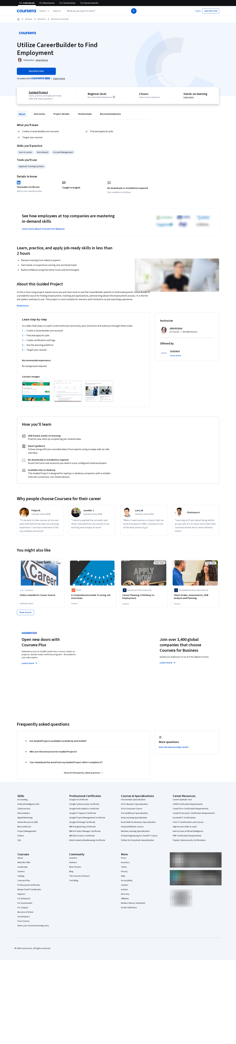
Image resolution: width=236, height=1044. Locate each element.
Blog (71, 871)
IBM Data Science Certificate (82, 835)
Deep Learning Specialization (134, 817)
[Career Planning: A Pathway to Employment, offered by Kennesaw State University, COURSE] (143, 597)
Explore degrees (101, 657)
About (22, 114)
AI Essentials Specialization (133, 799)
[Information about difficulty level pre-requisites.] (113, 96)
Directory (125, 893)
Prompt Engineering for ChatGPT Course (139, 835)
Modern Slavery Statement (133, 902)
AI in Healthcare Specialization (134, 812)
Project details (61, 114)
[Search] (134, 11)
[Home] (18, 19)
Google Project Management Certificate (87, 817)
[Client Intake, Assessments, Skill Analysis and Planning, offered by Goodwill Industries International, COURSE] (195, 597)
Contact (124, 884)
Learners (73, 857)
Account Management (63, 152)
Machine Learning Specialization (135, 830)
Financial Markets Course (132, 826)
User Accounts (25, 152)
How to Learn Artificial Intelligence (188, 830)
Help (123, 875)
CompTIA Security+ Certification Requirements (194, 812)
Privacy (124, 871)
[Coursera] (26, 11)
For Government (24, 902)
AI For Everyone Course (131, 808)
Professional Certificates (28, 884)
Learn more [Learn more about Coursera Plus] (30, 663)
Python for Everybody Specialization (137, 839)
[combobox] (94, 11)
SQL (19, 839)
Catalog (20, 875)
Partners (73, 862)
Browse (28, 19)
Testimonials (85, 114)
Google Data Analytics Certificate (84, 808)
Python (20, 835)
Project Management (26, 830)
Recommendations (110, 114)
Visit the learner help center (174, 747)
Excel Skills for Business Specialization (138, 821)
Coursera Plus (23, 880)
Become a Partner (25, 911)
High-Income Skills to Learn (185, 826)
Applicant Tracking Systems (31, 166)
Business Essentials (60, 19)
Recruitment (42, 152)
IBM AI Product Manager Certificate (85, 830)
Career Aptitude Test (182, 799)
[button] (57, 11)
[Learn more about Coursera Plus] (59, 78)
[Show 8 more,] (25, 612)
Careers (21, 871)
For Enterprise (23, 898)
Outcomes (39, 114)
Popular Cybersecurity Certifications (189, 839)
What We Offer (23, 862)
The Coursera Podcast (79, 875)
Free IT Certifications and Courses (188, 821)
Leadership (22, 866)
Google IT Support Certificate (82, 812)
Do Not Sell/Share (129, 907)
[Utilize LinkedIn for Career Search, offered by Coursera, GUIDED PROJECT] (40, 595)
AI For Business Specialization (134, 803)
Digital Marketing (25, 817)
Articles (124, 889)
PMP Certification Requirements (187, 835)
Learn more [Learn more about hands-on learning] (188, 97)
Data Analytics (23, 812)
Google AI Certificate (78, 799)
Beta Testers (75, 866)
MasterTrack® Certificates (29, 889)
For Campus (22, 907)
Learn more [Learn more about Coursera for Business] (168, 662)
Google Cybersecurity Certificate (84, 803)
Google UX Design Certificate (82, 821)
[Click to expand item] (36, 391)
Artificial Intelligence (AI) (28, 803)
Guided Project (38, 92)
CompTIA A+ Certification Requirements (190, 808)
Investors (125, 862)
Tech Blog (73, 880)
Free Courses (23, 920)
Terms (124, 866)
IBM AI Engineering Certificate (82, 826)
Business (42, 19)
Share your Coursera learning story (33, 925)
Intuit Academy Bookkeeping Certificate (87, 839)
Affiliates (125, 898)
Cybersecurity (23, 808)
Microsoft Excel (24, 826)
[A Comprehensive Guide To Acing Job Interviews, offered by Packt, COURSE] (92, 597)
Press (123, 857)
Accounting (22, 799)
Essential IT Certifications (184, 817)
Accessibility (126, 880)
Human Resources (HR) (27, 821)
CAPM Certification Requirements (188, 803)
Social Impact (23, 916)
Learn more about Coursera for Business (43, 229)
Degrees (21, 893)
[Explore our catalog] (44, 11)
